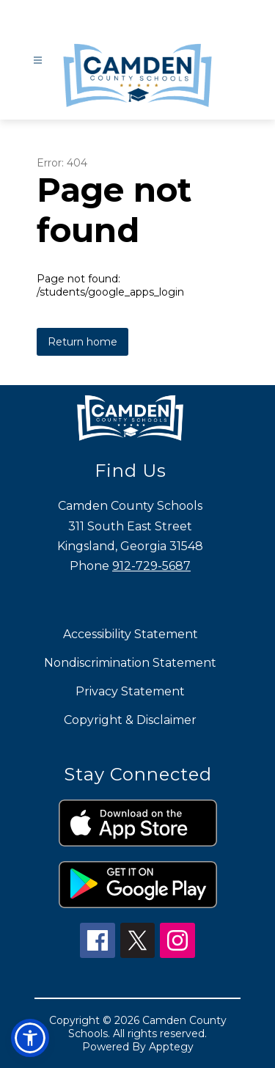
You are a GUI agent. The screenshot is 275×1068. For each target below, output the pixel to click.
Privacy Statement (130, 691)
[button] (30, 1038)
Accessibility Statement (130, 634)
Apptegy (171, 1046)
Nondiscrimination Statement (130, 663)
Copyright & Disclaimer (130, 720)
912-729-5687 (151, 566)
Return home (82, 341)
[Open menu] (37, 60)
